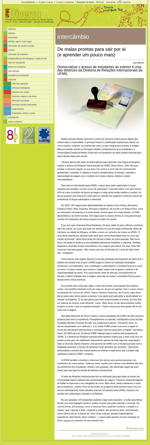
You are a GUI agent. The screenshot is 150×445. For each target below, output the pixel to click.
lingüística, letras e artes (23, 113)
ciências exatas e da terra (24, 96)
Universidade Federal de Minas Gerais (34, 19)
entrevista (13, 37)
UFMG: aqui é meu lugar (20, 41)
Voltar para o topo (136, 428)
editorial (12, 29)
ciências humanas (20, 100)
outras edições (15, 121)
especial (12, 79)
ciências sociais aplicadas (24, 104)
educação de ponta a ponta (21, 46)
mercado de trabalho (18, 54)
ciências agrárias (20, 83)
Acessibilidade (28, 2)
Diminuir (100, 2)
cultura (11, 50)
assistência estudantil (18, 75)
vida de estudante (16, 62)
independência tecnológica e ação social (27, 58)
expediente (13, 117)
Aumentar (111, 2)
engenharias (18, 109)
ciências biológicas (21, 88)
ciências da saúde (20, 92)
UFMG (126, 436)
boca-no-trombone (17, 67)
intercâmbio (13, 71)
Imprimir (126, 2)
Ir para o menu (46, 2)
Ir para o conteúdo (65, 2)
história (11, 33)
